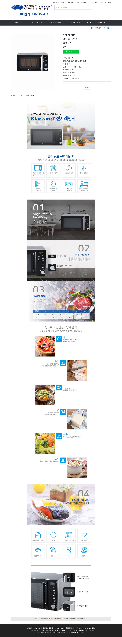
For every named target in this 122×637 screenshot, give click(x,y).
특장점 (13, 95)
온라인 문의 (30, 95)
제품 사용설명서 (82, 2)
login (82, 632)
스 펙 (20, 95)
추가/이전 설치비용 (67, 2)
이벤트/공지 (94, 2)
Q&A (101, 2)
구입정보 (56, 2)
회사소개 (108, 2)
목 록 (87, 87)
